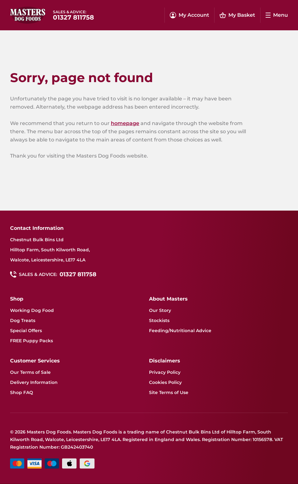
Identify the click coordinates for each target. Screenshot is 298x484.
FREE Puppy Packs (31, 341)
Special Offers (26, 330)
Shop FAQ (21, 392)
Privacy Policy (165, 372)
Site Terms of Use (168, 392)
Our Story (160, 310)
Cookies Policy (165, 382)
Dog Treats (22, 320)
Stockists (159, 320)
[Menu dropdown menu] (277, 15)
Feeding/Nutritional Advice (180, 330)
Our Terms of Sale (30, 372)
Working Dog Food (32, 310)
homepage (125, 123)
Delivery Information (34, 382)
